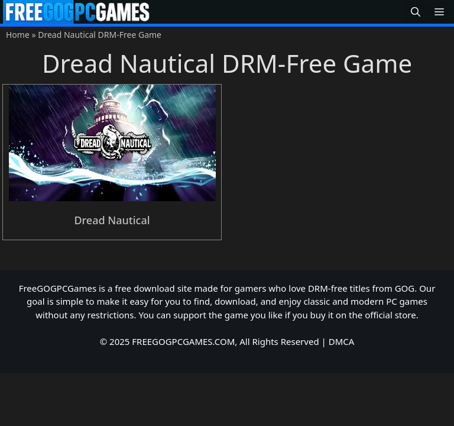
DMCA (342, 341)
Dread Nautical (112, 220)
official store (390, 315)
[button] (415, 12)
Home (18, 34)
